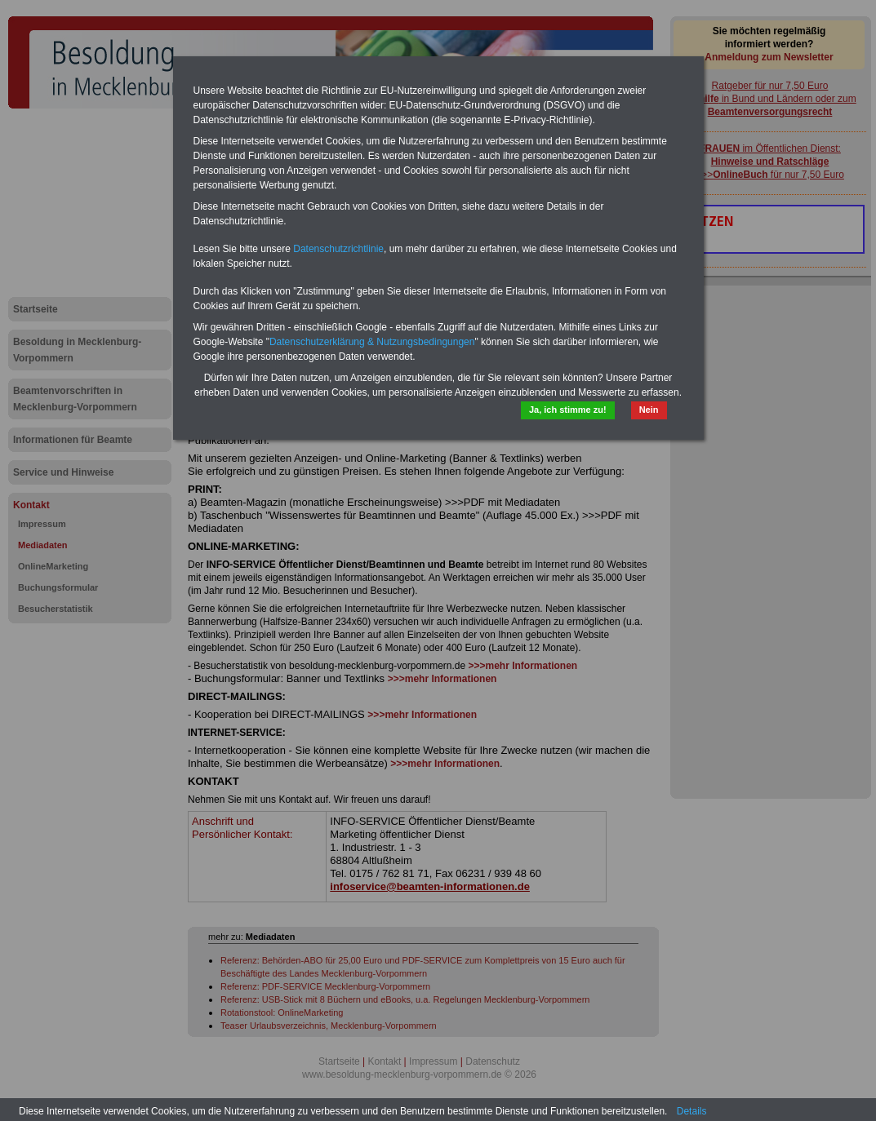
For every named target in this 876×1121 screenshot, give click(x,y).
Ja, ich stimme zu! (568, 409)
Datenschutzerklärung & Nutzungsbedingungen (372, 342)
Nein (649, 409)
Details (692, 1111)
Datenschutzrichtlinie (338, 249)
